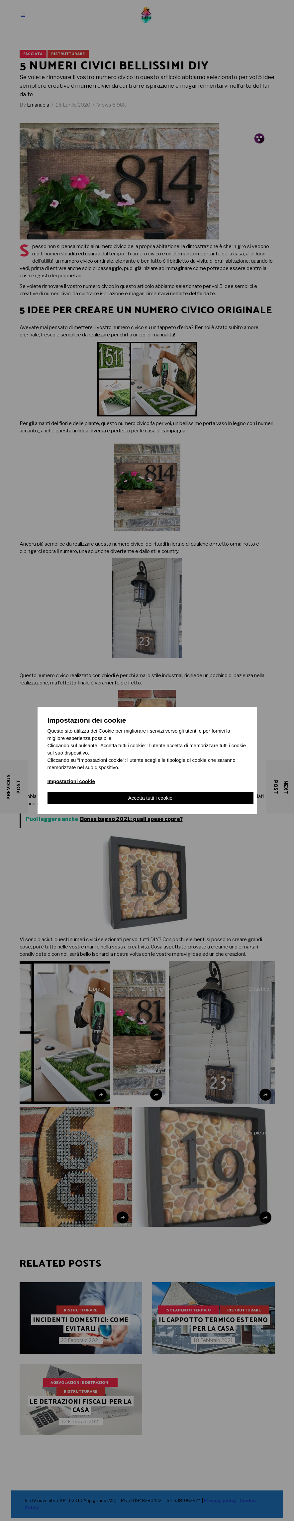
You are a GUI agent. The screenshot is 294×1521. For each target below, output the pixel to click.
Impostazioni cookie (71, 781)
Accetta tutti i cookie (150, 798)
